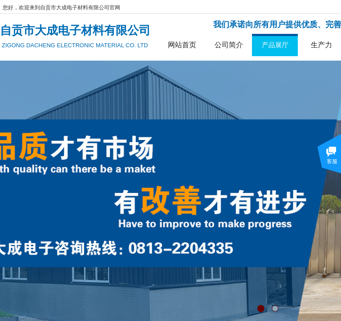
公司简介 (229, 45)
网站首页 (182, 45)
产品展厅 (275, 45)
